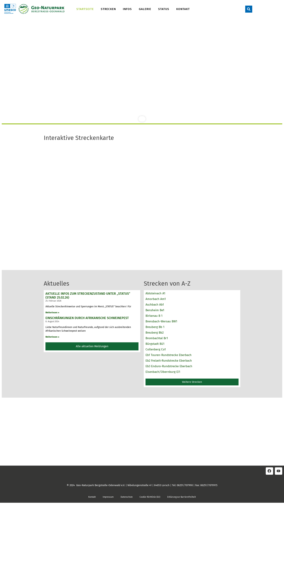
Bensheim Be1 (155, 310)
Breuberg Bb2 (155, 332)
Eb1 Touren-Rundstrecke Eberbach (168, 355)
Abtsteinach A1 (155, 293)
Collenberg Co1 (156, 349)
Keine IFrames (142, 201)
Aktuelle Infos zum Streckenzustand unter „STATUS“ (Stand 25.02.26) (87, 295)
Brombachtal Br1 (157, 338)
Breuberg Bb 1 (155, 327)
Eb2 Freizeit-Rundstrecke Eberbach (169, 360)
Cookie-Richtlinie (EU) (150, 497)
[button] (248, 9)
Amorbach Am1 (156, 299)
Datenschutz (127, 497)
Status (163, 9)
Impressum (108, 497)
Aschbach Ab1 (155, 304)
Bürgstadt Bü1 (155, 344)
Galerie (145, 9)
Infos (127, 9)
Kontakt (183, 9)
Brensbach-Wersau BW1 (161, 321)
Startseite (85, 9)
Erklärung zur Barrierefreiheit (181, 497)
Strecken (108, 9)
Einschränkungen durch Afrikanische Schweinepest (87, 318)
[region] (142, 71)
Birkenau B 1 (154, 316)
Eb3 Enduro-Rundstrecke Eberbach (169, 366)
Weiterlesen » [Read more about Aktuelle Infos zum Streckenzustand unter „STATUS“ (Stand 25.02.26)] (52, 312)
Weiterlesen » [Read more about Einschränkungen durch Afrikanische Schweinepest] (52, 337)
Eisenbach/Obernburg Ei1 (163, 372)
